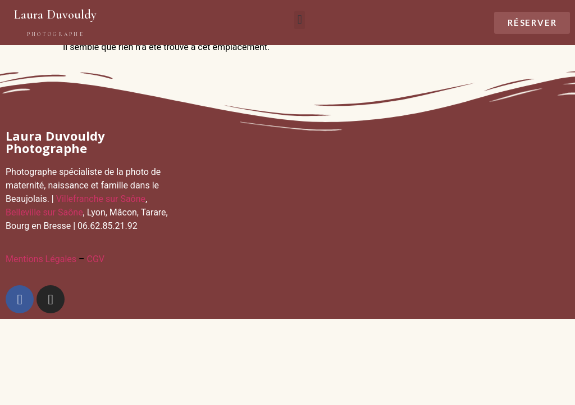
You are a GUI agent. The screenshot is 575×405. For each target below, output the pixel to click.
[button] (299, 20)
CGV (95, 259)
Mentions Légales (41, 259)
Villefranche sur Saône (100, 199)
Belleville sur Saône (44, 212)
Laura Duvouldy (55, 14)
